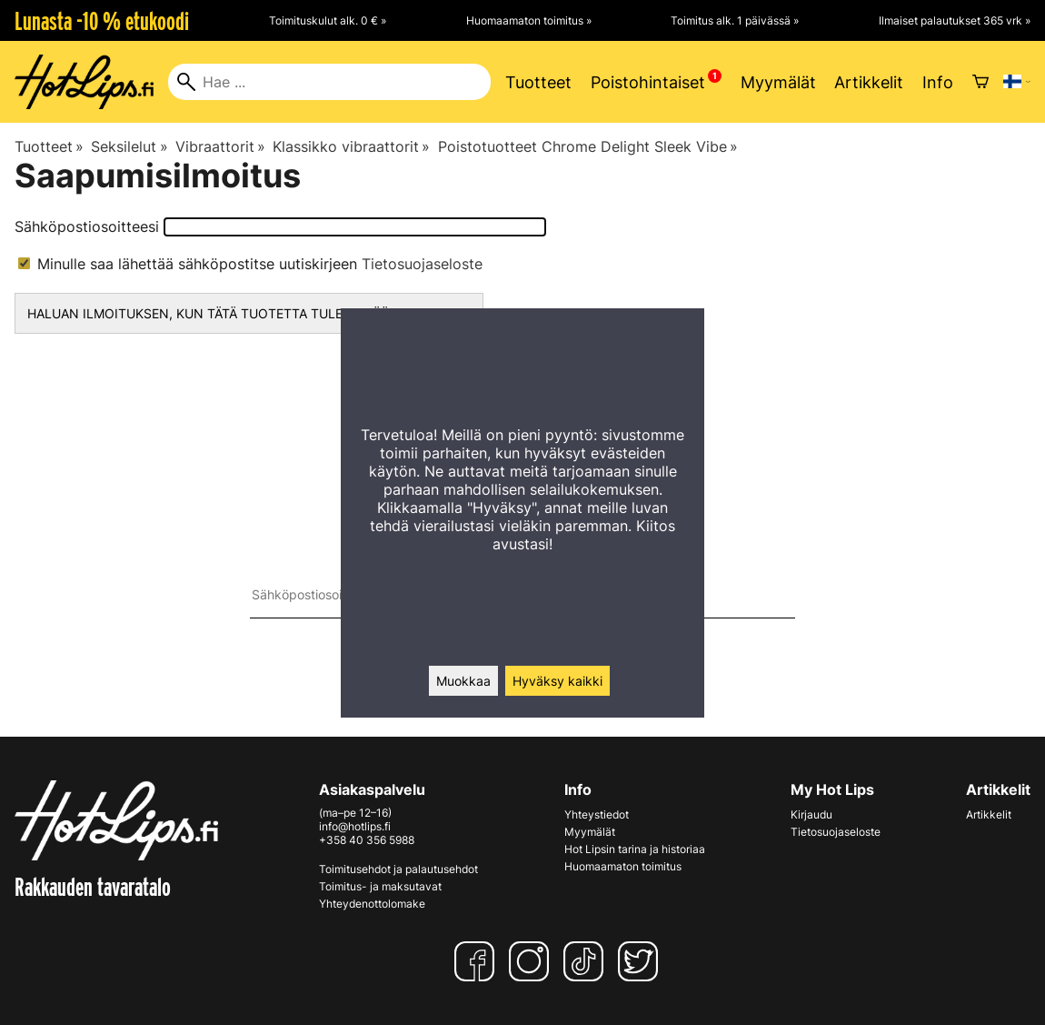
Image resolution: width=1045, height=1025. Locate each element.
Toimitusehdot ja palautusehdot (398, 869)
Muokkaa (463, 680)
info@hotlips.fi (355, 826)
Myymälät (778, 82)
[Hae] (329, 82)
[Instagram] (532, 961)
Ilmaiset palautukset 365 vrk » (954, 20)
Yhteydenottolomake (372, 903)
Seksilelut (129, 146)
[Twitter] (641, 961)
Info (937, 82)
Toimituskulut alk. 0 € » (327, 20)
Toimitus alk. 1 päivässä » (735, 20)
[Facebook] (478, 961)
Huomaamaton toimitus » (529, 20)
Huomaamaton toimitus (623, 866)
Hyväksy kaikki (557, 680)
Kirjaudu (811, 814)
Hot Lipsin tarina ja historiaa (634, 849)
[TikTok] (587, 961)
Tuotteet (538, 82)
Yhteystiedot (596, 814)
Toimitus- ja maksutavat (380, 886)
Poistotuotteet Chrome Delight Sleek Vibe (588, 146)
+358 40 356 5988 (366, 840)
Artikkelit (868, 82)
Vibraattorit (220, 146)
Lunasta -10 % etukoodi (102, 20)
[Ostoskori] (980, 82)
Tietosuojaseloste (422, 264)
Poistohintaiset (648, 82)
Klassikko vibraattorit (351, 146)
